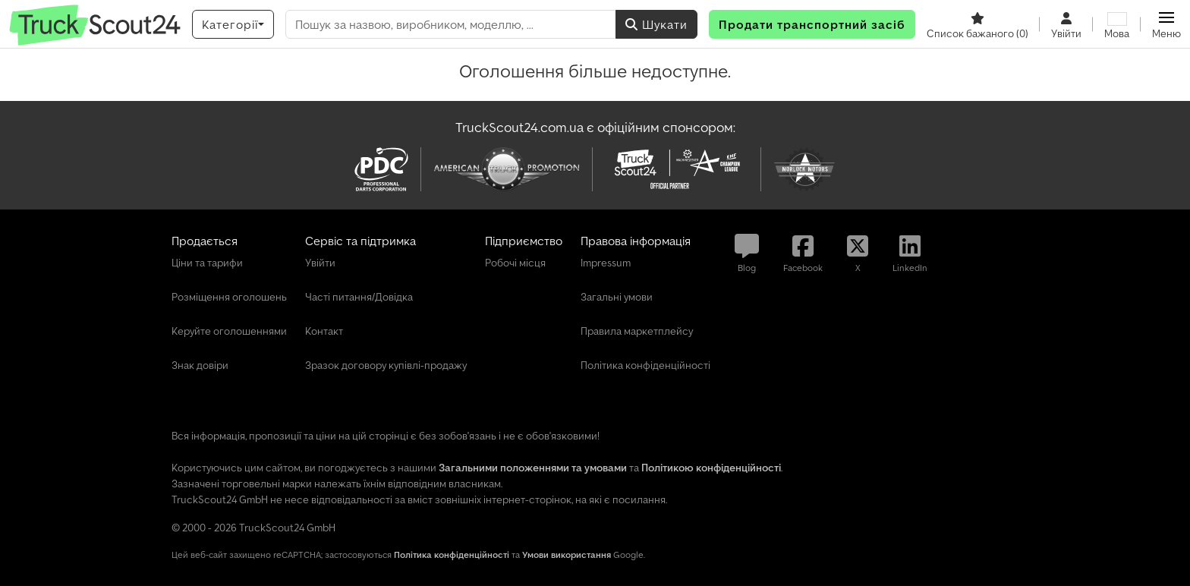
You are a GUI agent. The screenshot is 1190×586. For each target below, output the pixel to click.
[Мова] (1116, 24)
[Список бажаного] (977, 24)
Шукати (656, 24)
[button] (1166, 24)
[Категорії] (233, 24)
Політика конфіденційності (451, 554)
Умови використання (566, 554)
